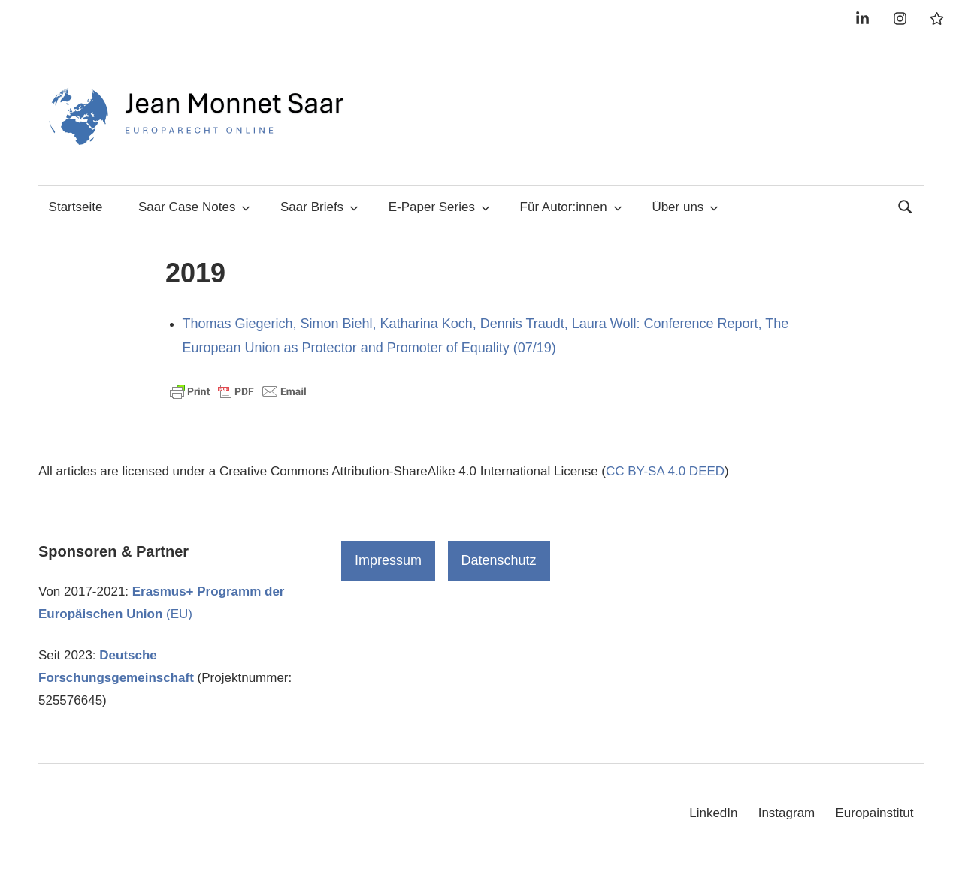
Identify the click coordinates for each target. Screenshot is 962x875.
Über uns (685, 207)
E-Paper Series (439, 207)
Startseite (76, 207)
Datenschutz (499, 560)
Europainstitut (874, 813)
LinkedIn (713, 813)
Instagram (786, 813)
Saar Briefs (319, 207)
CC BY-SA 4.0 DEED (665, 471)
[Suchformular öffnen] (906, 205)
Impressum (388, 560)
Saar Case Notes (194, 207)
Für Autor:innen (571, 207)
